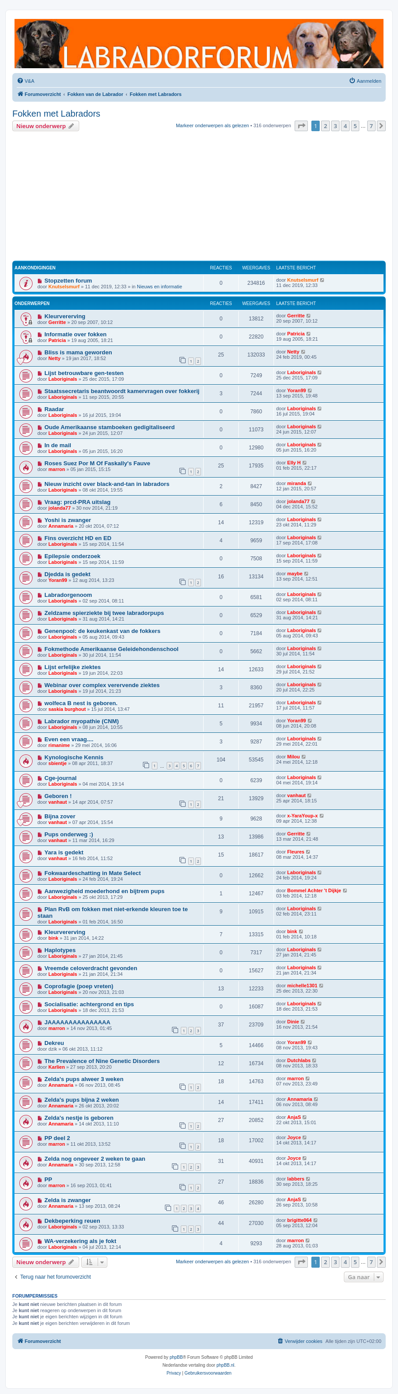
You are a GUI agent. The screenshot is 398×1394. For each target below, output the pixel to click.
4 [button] (345, 126)
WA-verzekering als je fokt (80, 1241)
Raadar (54, 409)
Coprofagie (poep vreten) (78, 986)
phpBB (176, 1357)
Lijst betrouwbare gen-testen (84, 373)
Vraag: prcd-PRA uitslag (77, 502)
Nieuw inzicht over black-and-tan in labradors (106, 484)
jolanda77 (59, 508)
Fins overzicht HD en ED (77, 538)
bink (53, 938)
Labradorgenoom (68, 595)
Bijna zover (59, 816)
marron (56, 469)
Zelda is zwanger (67, 1200)
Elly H (294, 462)
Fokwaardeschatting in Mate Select (92, 873)
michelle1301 (302, 985)
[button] (301, 126)
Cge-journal (60, 778)
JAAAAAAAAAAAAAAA (77, 1022)
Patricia (57, 340)
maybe (295, 573)
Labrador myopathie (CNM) (81, 721)
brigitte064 (299, 1220)
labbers (295, 1178)
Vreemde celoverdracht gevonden (90, 968)
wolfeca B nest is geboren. (80, 703)
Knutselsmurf (64, 286)
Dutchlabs (298, 1060)
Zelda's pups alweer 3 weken (84, 1079)
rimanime (59, 745)
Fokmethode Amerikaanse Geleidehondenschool (111, 649)
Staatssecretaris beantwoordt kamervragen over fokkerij (122, 391)
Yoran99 (296, 390)
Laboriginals (62, 379)
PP (48, 1179)
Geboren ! (58, 796)
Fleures (295, 851)
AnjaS (294, 1117)
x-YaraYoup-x (302, 815)
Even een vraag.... (68, 739)
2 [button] (325, 126)
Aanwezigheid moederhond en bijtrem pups (104, 891)
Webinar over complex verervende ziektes (102, 685)
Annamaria (60, 526)
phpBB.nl (225, 1365)
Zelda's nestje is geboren (78, 1117)
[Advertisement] (199, 197)
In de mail (57, 445)
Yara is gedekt (64, 852)
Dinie (293, 1021)
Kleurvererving (64, 316)
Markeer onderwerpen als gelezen (212, 125)
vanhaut (57, 802)
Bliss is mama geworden (78, 352)
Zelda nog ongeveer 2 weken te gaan (94, 1158)
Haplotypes (60, 950)
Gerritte (57, 322)
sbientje (57, 763)
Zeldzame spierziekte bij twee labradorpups (104, 613)
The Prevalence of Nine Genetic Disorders (102, 1061)
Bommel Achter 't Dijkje (314, 890)
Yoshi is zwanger (67, 520)
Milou (293, 756)
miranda (296, 483)
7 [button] (371, 126)
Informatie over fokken (75, 334)
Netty (54, 358)
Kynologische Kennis (73, 757)
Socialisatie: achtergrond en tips (89, 1004)
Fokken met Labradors (56, 113)
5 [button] (355, 126)
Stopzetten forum (68, 280)
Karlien (56, 1067)
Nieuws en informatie (159, 286)
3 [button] (335, 126)
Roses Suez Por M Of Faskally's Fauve (97, 463)
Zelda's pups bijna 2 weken (81, 1099)
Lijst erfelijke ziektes (72, 667)
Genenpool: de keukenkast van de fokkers (102, 631)
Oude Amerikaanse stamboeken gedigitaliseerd (109, 427)
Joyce (294, 1137)
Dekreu (54, 1043)
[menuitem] (25, 81)
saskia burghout (67, 709)
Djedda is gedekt (67, 574)
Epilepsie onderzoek (72, 556)
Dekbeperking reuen (72, 1220)
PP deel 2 (57, 1138)
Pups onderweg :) (68, 834)
